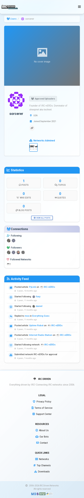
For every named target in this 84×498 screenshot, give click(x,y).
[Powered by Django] (42, 494)
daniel (39, 306)
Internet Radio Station (40, 335)
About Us (42, 430)
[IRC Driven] (10, 7)
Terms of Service (42, 407)
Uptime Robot (36, 325)
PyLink (32, 287)
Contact (42, 442)
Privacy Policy (42, 401)
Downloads (42, 471)
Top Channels (42, 465)
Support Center (42, 414)
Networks (42, 459)
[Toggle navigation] (79, 7)
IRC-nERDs (49, 287)
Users (12, 18)
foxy (38, 296)
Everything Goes (40, 316)
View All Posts (42, 218)
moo (27, 316)
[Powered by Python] (49, 494)
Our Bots (42, 436)
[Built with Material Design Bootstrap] (35, 494)
